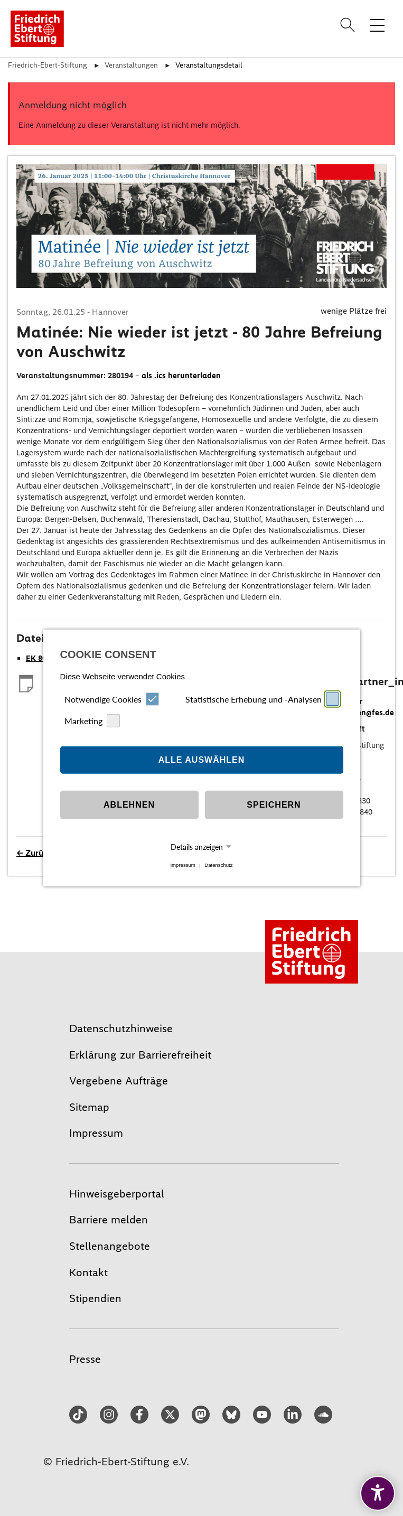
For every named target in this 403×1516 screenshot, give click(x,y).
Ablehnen (129, 804)
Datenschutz (218, 865)
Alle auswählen (201, 759)
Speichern (274, 804)
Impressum (182, 865)
